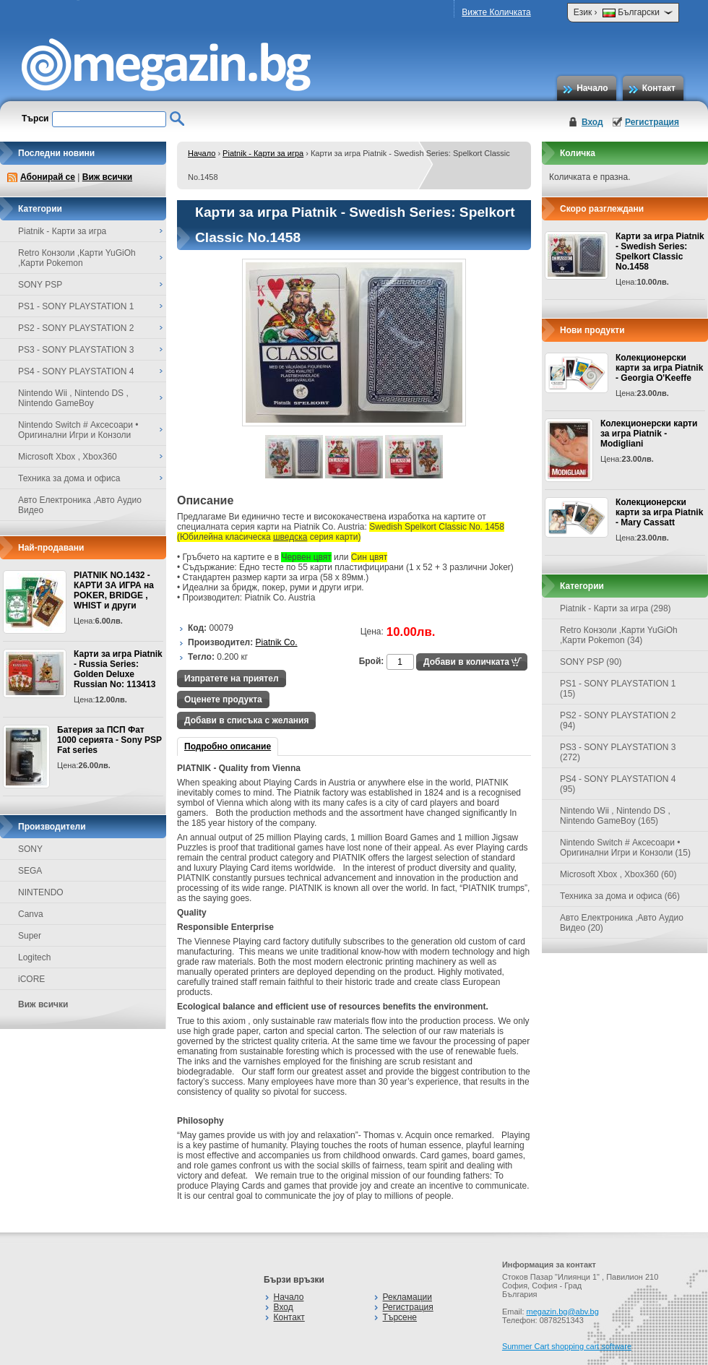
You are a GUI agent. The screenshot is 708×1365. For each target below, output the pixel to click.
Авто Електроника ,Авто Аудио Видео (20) (621, 923)
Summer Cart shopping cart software (566, 1346)
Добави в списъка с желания (246, 720)
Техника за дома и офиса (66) (620, 896)
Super (29, 936)
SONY (30, 849)
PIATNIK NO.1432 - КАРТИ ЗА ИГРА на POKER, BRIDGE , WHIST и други (114, 590)
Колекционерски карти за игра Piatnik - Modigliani (648, 433)
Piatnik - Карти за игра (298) (615, 608)
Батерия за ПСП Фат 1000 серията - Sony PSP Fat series (109, 740)
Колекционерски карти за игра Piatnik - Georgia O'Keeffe (659, 368)
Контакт (658, 88)
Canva (30, 914)
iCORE (31, 979)
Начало (592, 88)
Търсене (400, 1317)
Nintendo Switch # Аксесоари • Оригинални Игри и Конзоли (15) (625, 847)
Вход (592, 122)
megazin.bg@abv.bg (563, 1311)
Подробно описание (227, 746)
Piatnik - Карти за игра (263, 153)
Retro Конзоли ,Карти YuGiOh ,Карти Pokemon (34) (619, 635)
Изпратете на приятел (231, 678)
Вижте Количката (496, 12)
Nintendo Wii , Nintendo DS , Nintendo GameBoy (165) (615, 816)
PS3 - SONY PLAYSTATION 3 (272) (618, 752)
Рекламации (407, 1297)
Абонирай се (47, 177)
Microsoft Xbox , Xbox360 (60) (618, 874)
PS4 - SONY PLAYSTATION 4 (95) (618, 784)
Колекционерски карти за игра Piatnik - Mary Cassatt (659, 512)
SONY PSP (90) (591, 662)
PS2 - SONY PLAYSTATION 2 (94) (618, 720)
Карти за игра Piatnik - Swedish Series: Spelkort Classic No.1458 (660, 251)
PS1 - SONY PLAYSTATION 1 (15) (618, 689)
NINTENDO (41, 892)
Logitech (34, 957)
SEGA (30, 871)
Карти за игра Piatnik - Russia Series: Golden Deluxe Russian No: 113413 (118, 669)
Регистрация (652, 122)
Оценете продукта (223, 699)
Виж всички (107, 177)
